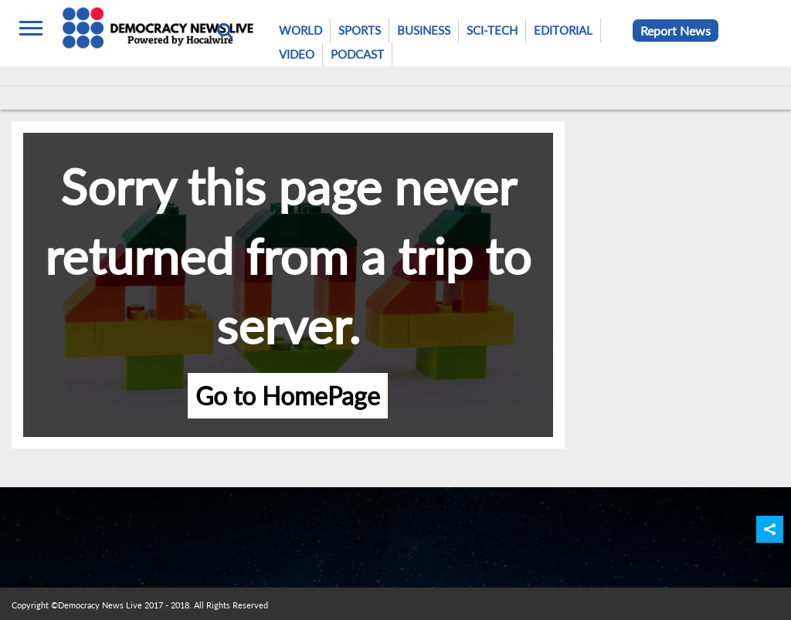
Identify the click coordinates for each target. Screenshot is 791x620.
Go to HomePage (287, 396)
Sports (359, 30)
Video (296, 54)
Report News (675, 30)
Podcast (357, 54)
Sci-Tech (492, 30)
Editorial (563, 30)
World (300, 30)
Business (423, 30)
